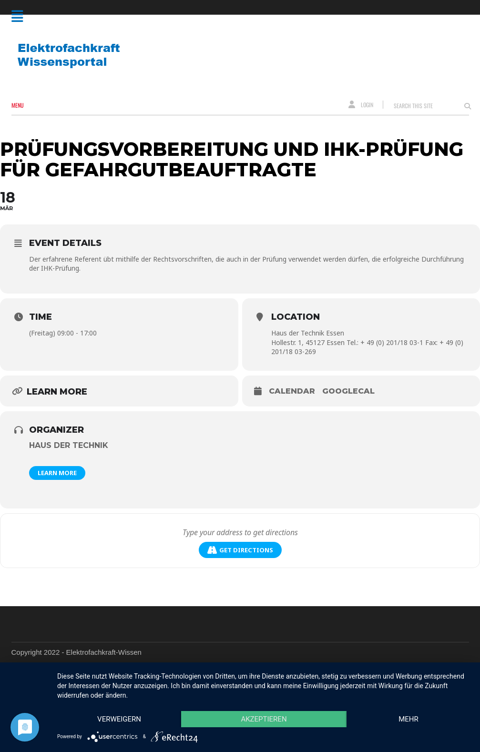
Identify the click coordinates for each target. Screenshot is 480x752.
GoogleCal (348, 391)
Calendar (292, 391)
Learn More (57, 472)
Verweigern (119, 719)
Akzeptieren (263, 719)
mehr (408, 719)
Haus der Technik (68, 445)
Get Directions (240, 550)
